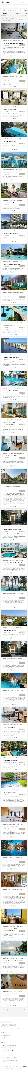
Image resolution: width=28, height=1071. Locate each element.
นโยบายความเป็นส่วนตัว (16, 1069)
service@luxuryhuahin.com (8, 1045)
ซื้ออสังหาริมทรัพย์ (5, 1037)
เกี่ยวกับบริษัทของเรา (5, 1035)
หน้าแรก (2, 6)
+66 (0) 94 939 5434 (8, 1047)
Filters (24, 10)
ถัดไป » (24, 1009)
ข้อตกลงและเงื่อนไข (5, 1069)
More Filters (3, 15)
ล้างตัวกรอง (24, 15)
